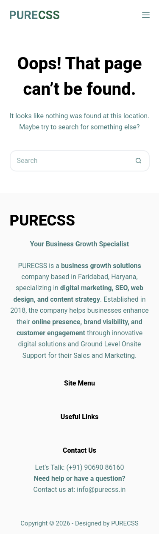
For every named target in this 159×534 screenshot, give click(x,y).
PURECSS (125, 523)
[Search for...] (69, 160)
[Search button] (139, 160)
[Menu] (146, 15)
